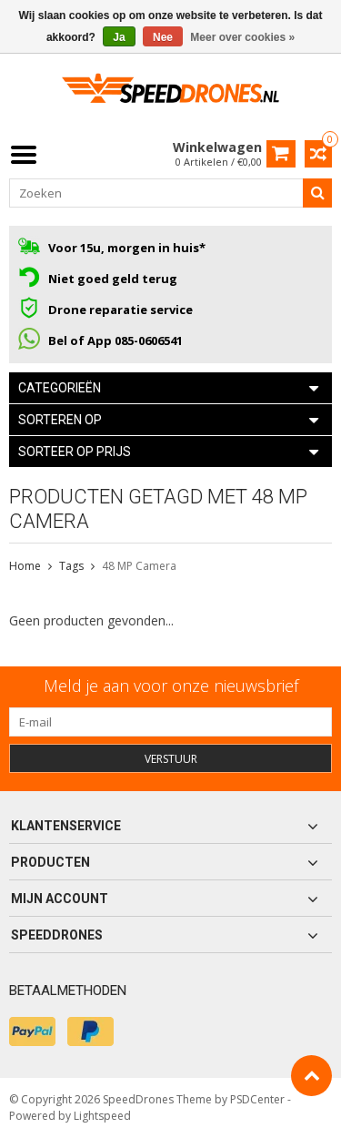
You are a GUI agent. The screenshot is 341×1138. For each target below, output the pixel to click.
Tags (71, 566)
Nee (163, 37)
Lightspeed (102, 1115)
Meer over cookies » (242, 37)
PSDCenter (257, 1099)
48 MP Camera (139, 566)
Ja (119, 37)
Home (25, 566)
